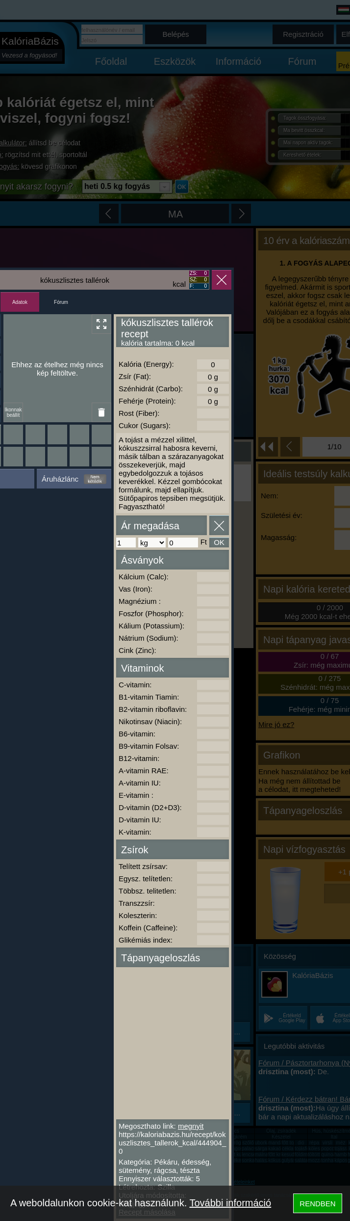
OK (219, 542)
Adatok (19, 302)
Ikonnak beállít (13, 412)
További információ (230, 1202)
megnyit (191, 1126)
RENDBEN (317, 1203)
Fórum (61, 302)
